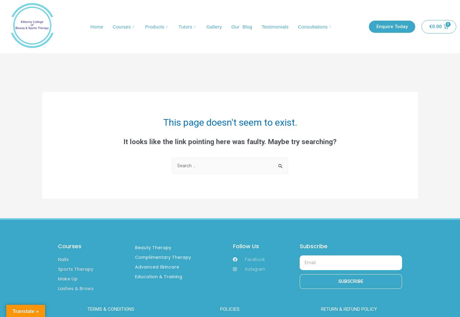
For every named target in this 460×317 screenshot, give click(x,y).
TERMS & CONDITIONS (110, 309)
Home (96, 26)
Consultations (315, 26)
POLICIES (230, 309)
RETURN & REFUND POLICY (349, 309)
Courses (124, 26)
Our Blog (241, 26)
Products (157, 26)
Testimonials (274, 26)
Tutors (187, 26)
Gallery (214, 26)
